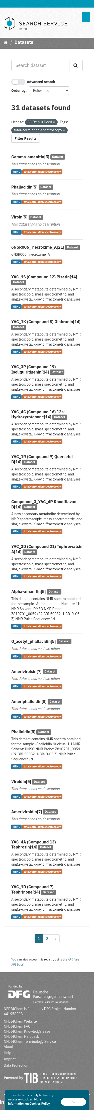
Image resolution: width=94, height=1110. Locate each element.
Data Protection (16, 1065)
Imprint (10, 1059)
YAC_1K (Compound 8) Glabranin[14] (45, 321)
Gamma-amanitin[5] (30, 156)
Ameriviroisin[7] (26, 671)
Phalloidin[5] (23, 731)
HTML (16, 172)
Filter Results (26, 138)
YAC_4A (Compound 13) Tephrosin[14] (33, 844)
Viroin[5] (19, 216)
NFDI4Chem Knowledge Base (27, 1031)
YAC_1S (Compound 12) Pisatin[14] (44, 276)
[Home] (6, 42)
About (8, 1046)
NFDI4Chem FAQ (17, 1026)
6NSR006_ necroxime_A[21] (37, 247)
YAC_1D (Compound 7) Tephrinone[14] (32, 889)
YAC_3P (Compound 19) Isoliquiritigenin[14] (33, 369)
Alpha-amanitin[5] (28, 591)
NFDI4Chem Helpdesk (21, 1036)
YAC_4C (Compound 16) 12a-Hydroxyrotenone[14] (38, 414)
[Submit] (76, 65)
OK (73, 1102)
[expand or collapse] (86, 17)
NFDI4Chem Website (20, 1021)
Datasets (23, 42)
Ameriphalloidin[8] (29, 701)
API (70, 959)
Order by (18, 90)
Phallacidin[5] (24, 187)
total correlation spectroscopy (42, 172)
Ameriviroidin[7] (26, 811)
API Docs (17, 964)
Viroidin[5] (21, 781)
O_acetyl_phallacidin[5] (33, 641)
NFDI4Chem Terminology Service (30, 1041)
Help (7, 1053)
